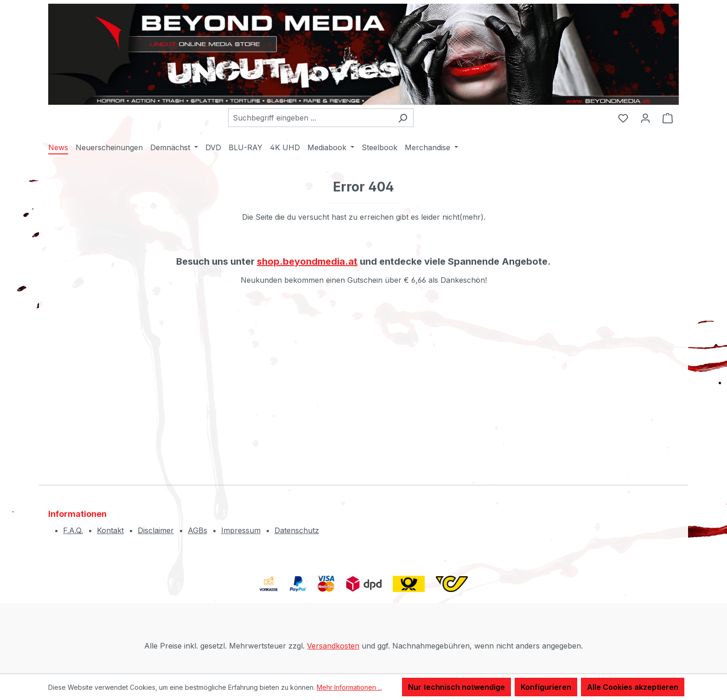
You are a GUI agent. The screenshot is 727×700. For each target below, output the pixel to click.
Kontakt (110, 530)
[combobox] (310, 117)
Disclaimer (156, 530)
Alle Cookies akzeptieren (632, 687)
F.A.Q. (73, 530)
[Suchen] (403, 117)
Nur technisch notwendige (456, 687)
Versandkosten (333, 645)
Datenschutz (296, 530)
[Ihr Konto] (645, 117)
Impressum (241, 530)
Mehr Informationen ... (349, 687)
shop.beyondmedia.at (307, 261)
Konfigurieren (546, 687)
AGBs (197, 530)
